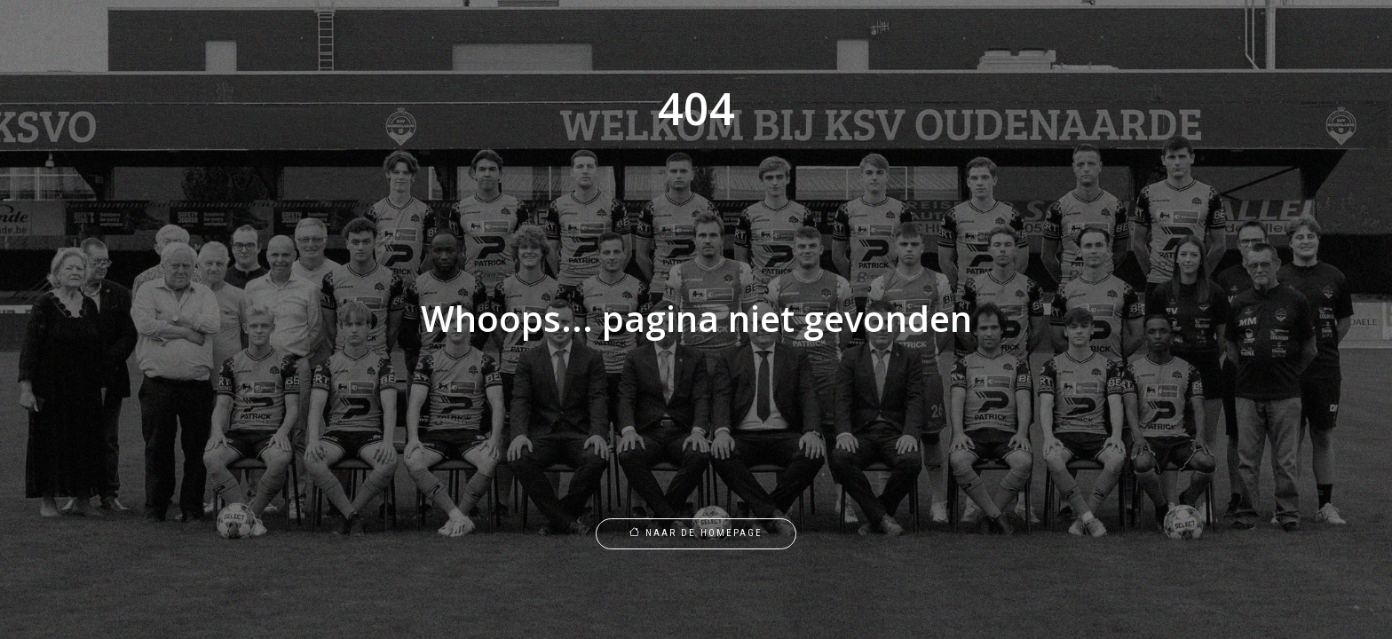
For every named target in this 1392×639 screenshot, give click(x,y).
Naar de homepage (696, 533)
